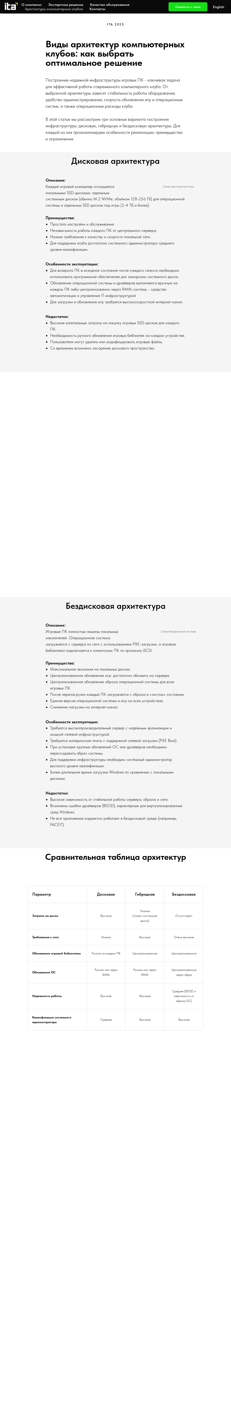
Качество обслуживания (109, 4)
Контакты (97, 9)
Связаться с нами (188, 7)
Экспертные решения (65, 4)
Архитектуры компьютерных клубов (54, 9)
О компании (31, 4)
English (218, 7)
